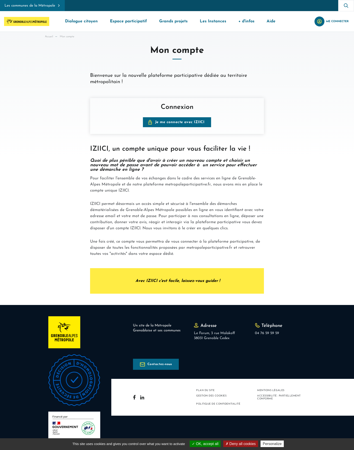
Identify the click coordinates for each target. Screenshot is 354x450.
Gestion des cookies (211, 396)
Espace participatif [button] (128, 21)
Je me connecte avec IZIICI (179, 122)
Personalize (272, 444)
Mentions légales (270, 390)
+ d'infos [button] (246, 21)
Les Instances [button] (213, 21)
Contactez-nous (159, 364)
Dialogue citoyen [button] (81, 21)
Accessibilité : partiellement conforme (279, 397)
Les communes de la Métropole (30, 5)
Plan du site (205, 390)
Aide (271, 21)
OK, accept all (205, 444)
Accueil (49, 36)
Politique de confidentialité (218, 404)
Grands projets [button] (173, 21)
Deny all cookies (241, 444)
